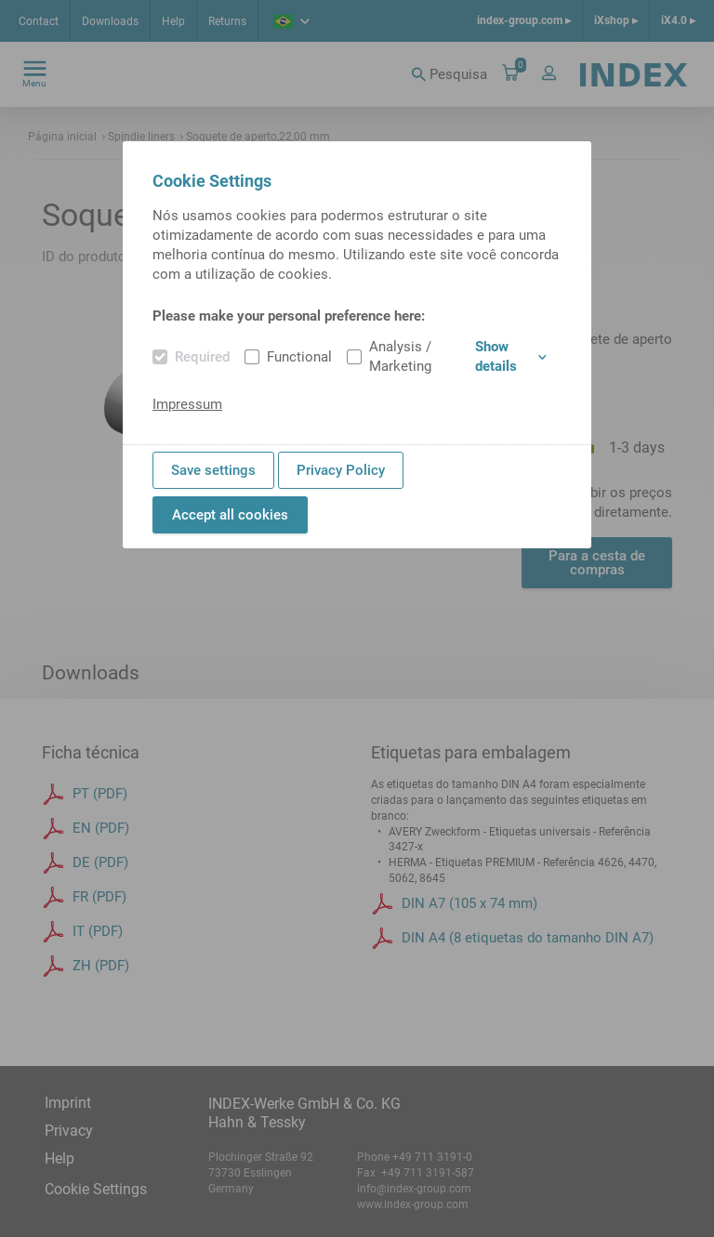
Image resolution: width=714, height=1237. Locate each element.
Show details (511, 356)
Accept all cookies (230, 515)
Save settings (213, 470)
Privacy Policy (341, 470)
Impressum (187, 404)
